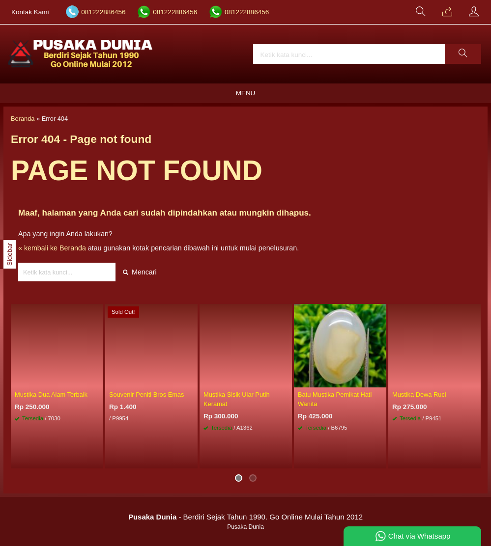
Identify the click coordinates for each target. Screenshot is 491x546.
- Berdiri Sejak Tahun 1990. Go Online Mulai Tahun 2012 (245, 517)
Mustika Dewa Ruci (419, 394)
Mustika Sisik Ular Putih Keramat (236, 399)
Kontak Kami (30, 12)
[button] (463, 54)
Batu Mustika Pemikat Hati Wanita (335, 399)
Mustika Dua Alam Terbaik (51, 394)
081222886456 (103, 12)
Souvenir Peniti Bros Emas (146, 394)
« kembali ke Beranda (52, 248)
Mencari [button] (140, 272)
